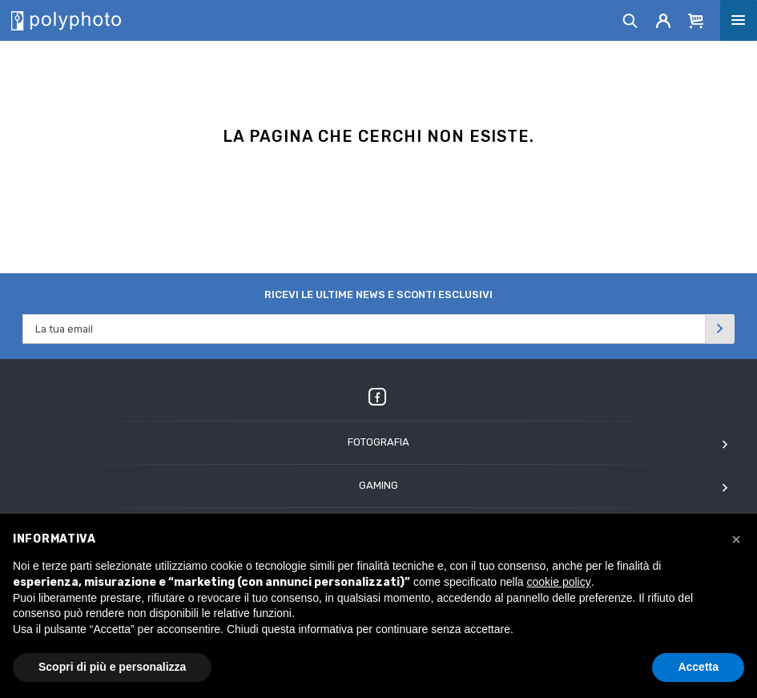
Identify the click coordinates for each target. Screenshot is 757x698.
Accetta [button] (698, 666)
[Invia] (720, 329)
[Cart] (696, 20)
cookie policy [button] (559, 581)
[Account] (663, 20)
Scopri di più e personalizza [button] (112, 666)
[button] (736, 539)
